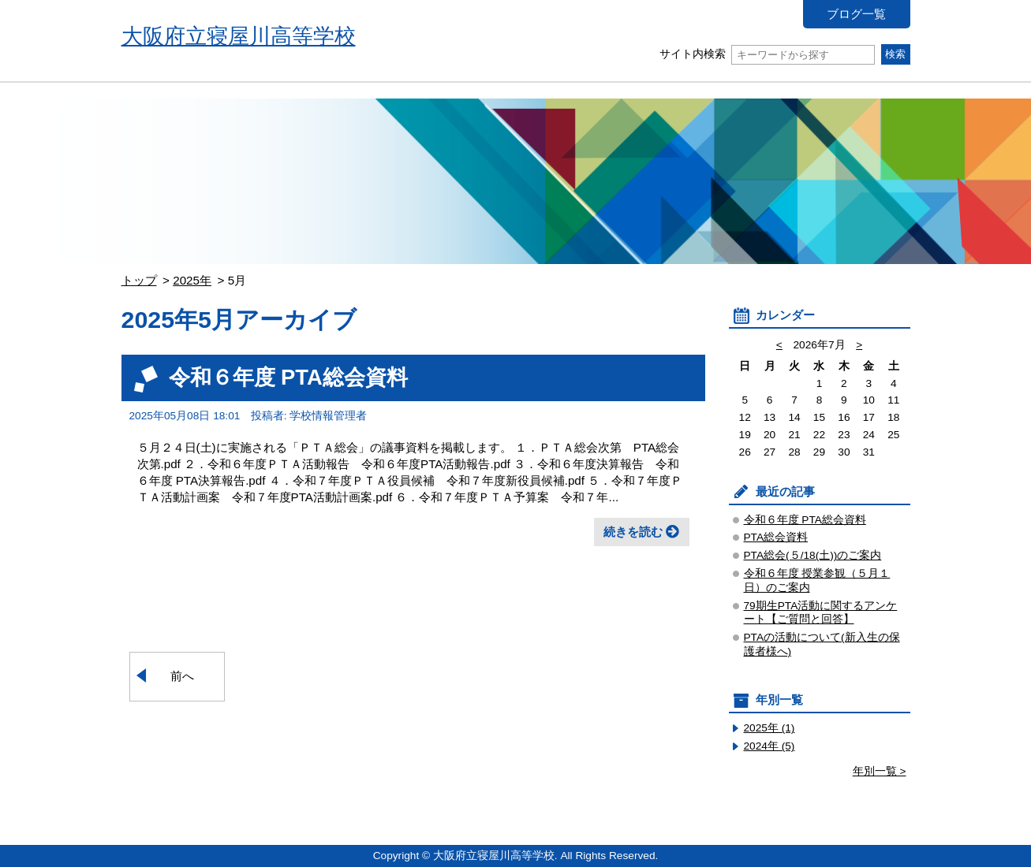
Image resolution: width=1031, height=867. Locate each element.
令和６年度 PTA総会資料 (288, 377)
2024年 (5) (769, 746)
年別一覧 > (879, 771)
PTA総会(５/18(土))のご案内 (813, 555)
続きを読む (633, 531)
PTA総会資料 (776, 537)
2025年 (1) (769, 728)
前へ (182, 676)
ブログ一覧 (856, 13)
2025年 (192, 280)
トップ (139, 280)
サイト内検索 (767, 54)
